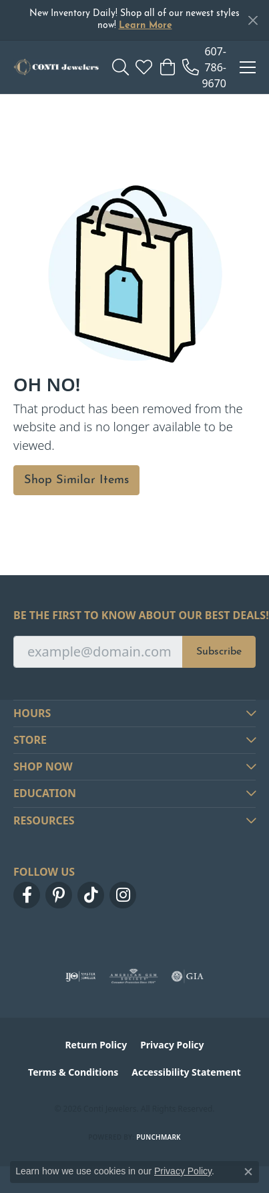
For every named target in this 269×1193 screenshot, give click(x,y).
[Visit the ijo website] (80, 976)
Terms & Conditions (73, 1072)
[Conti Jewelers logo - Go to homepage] (56, 67)
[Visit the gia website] (188, 976)
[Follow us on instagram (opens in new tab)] (122, 895)
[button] (120, 67)
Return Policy (96, 1044)
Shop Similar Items (76, 480)
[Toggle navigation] (247, 67)
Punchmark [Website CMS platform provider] (158, 1137)
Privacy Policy (172, 1044)
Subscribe (219, 651)
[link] (204, 67)
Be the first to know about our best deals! (134, 615)
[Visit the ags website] (133, 976)
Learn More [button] (145, 26)
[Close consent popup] (248, 1172)
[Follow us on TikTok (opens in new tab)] (90, 895)
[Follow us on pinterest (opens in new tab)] (58, 895)
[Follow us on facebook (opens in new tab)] (26, 895)
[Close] (252, 20)
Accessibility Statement (186, 1072)
